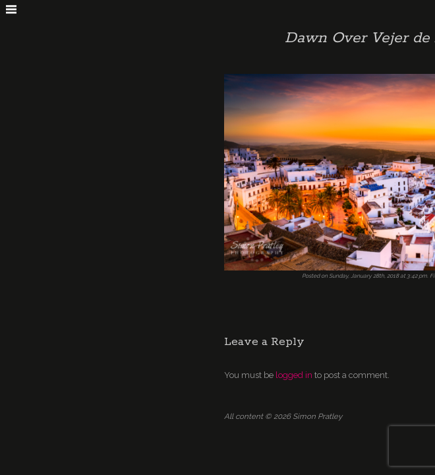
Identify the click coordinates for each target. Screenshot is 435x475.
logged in (294, 375)
